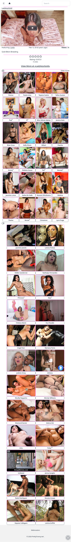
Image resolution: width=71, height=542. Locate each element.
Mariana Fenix (50, 348)
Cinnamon (43, 220)
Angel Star (21, 348)
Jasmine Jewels (21, 248)
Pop (11, 120)
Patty (50, 448)
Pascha (60, 145)
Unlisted (21, 473)
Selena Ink (50, 423)
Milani (43, 145)
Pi (27, 120)
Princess (21, 298)
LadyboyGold (7, 8)
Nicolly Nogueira (21, 398)
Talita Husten (60, 95)
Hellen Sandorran (21, 273)
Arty (21, 448)
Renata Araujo (50, 498)
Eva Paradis (50, 323)
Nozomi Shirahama (44, 195)
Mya (50, 298)
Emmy (10, 170)
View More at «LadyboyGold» (35, 66)
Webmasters (35, 530)
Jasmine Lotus (11, 195)
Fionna (10, 95)
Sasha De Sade (27, 195)
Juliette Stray (21, 373)
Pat (43, 170)
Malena (60, 195)
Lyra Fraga (60, 220)
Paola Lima (27, 95)
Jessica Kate (60, 120)
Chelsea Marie (21, 323)
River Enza (11, 145)
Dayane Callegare (21, 523)
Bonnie (60, 170)
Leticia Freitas (50, 248)
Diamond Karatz (21, 423)
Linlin (12, 47)
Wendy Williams (50, 398)
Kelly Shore (27, 145)
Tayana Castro (44, 95)
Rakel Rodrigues (21, 498)
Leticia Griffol (50, 523)
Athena (50, 373)
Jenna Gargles (50, 473)
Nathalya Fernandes (50, 273)
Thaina (10, 220)
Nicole (27, 220)
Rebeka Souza (27, 170)
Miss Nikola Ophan (44, 120)
